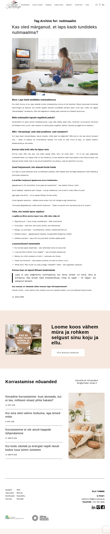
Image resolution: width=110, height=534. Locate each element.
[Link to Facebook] (99, 4)
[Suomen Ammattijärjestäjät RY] (14, 517)
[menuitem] (15, 5)
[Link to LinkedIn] (103, 4)
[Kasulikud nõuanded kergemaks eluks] (86, 381)
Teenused (9, 493)
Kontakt (20, 499)
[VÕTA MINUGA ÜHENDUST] (68, 352)
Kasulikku (21, 496)
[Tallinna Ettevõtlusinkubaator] (41, 518)
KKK (18, 490)
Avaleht (8, 490)
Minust (20, 493)
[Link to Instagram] (96, 4)
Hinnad (8, 499)
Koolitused (10, 496)
